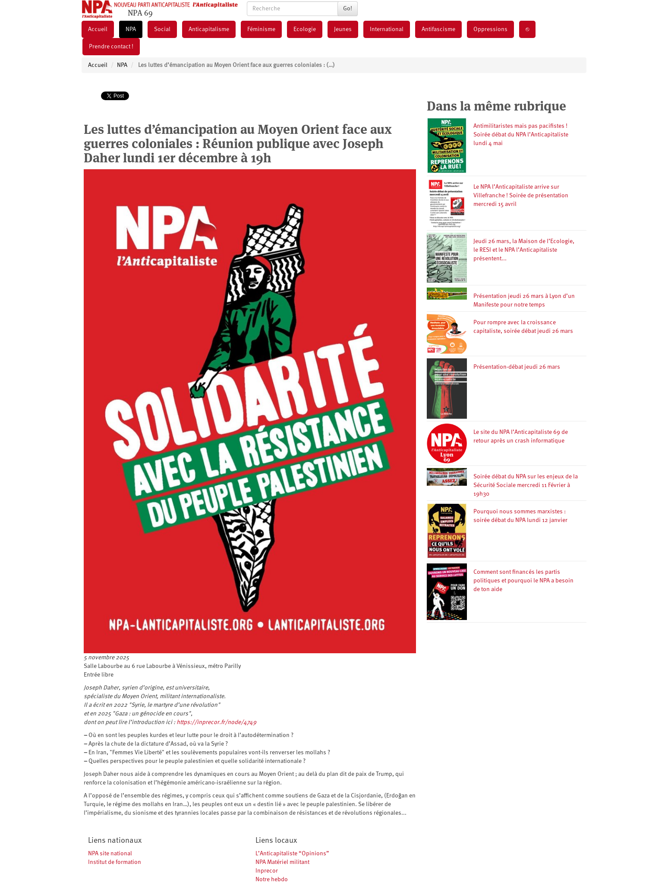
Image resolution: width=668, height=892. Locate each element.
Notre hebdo (271, 879)
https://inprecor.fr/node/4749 (216, 722)
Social (162, 29)
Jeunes (343, 29)
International (386, 29)
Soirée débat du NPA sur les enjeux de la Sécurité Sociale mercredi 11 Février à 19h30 (525, 485)
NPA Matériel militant (282, 862)
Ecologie (304, 29)
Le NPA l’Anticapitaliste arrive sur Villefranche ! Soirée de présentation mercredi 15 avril (520, 195)
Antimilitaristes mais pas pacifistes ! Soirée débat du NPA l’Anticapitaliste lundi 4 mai (520, 134)
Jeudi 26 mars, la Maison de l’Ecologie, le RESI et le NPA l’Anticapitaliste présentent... (523, 250)
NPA (131, 29)
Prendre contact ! (111, 47)
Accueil (97, 29)
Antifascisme (438, 29)
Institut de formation (114, 862)
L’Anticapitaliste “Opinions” (292, 854)
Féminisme (261, 29)
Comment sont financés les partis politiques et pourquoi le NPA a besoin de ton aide (523, 580)
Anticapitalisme (209, 29)
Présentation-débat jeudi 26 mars (516, 367)
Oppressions (490, 29)
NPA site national (110, 854)
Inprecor (266, 871)
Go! (347, 9)
